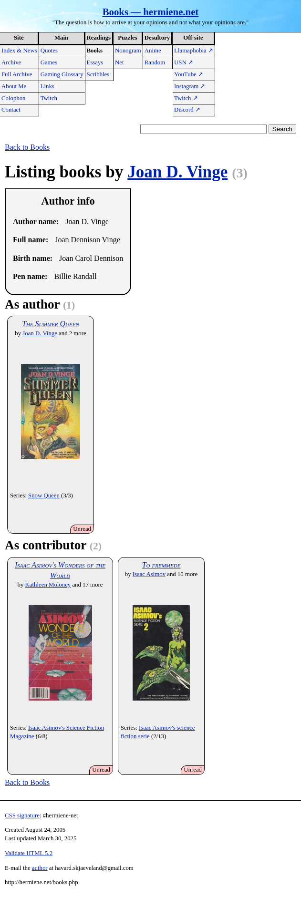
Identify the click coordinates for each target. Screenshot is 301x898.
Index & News (19, 50)
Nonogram (128, 50)
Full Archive (16, 74)
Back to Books (27, 147)
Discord (187, 109)
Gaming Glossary (62, 74)
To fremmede (161, 565)
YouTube (188, 74)
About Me (13, 86)
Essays (95, 62)
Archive (11, 62)
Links (47, 86)
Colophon (13, 98)
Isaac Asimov (149, 574)
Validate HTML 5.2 (28, 853)
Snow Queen (44, 495)
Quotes (49, 50)
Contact (11, 109)
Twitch (49, 98)
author (40, 868)
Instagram (189, 86)
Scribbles (98, 74)
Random (155, 62)
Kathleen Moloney (48, 584)
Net (119, 62)
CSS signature (22, 815)
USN (183, 62)
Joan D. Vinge (177, 172)
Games (49, 62)
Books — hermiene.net (151, 11)
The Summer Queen (50, 324)
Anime (153, 50)
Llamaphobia (193, 50)
